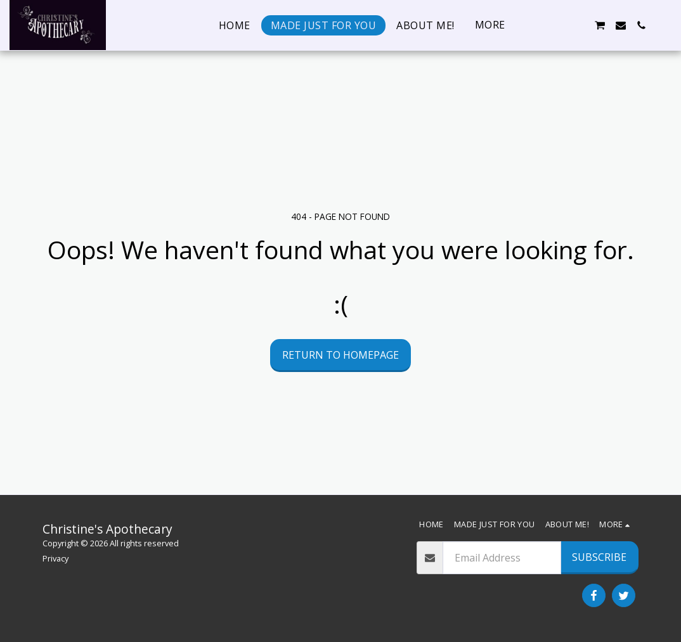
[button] (538, 25)
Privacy (55, 558)
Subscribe (599, 557)
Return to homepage (340, 355)
